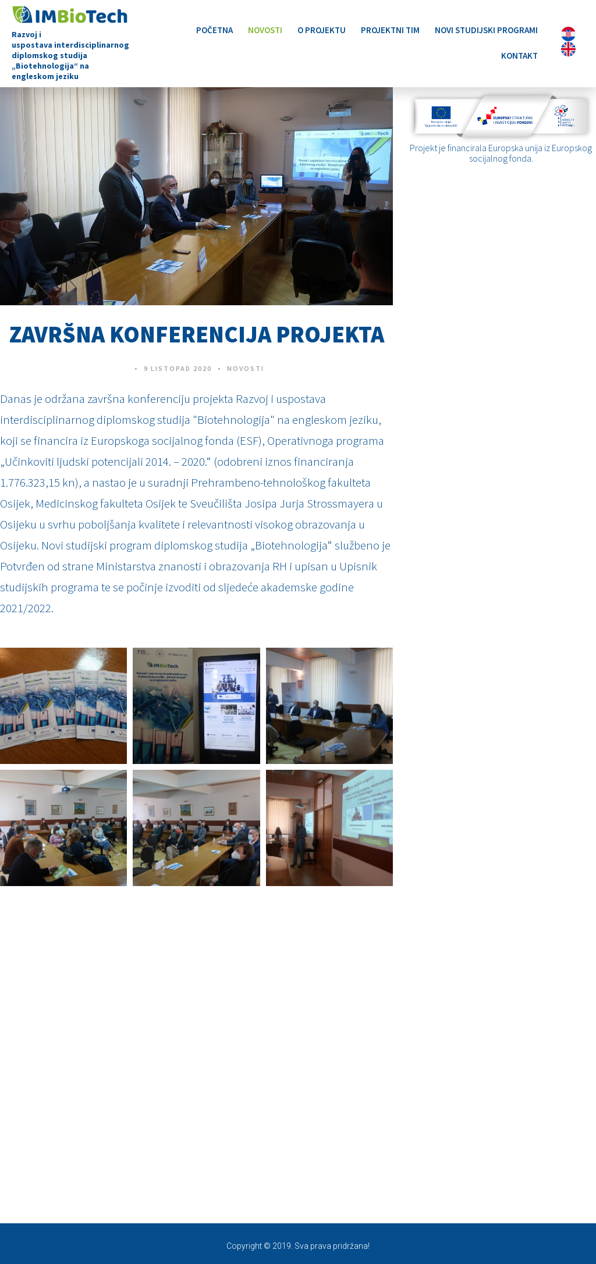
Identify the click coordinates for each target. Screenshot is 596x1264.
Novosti (265, 29)
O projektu (321, 29)
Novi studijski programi (486, 29)
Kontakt (519, 55)
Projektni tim (390, 29)
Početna (214, 29)
